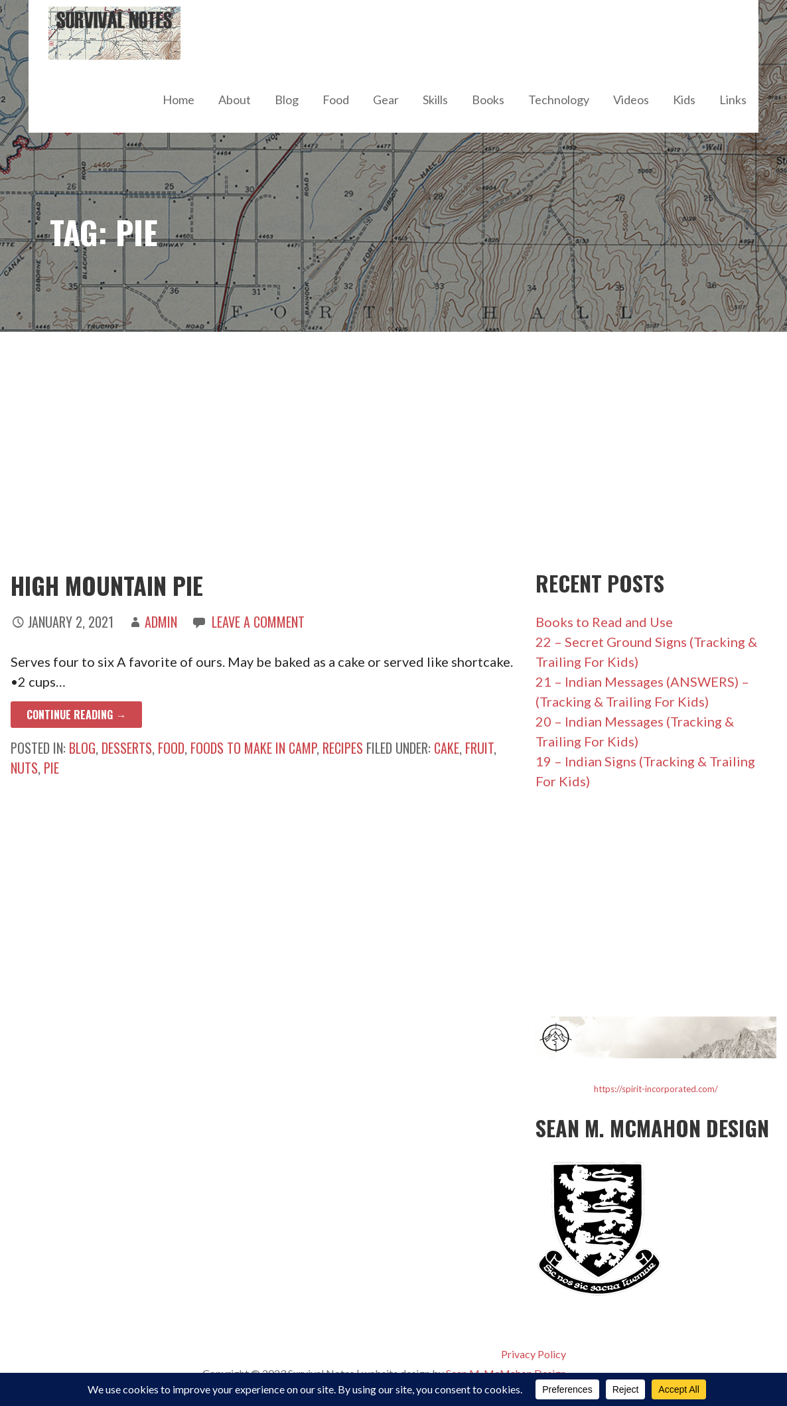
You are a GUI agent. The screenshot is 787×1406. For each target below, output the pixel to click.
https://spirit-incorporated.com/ (656, 1089)
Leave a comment (258, 622)
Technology (558, 99)
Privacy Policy (533, 1354)
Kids (684, 99)
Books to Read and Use (604, 622)
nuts (24, 768)
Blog (287, 99)
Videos (631, 99)
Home (178, 99)
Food (335, 99)
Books (488, 99)
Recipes (342, 748)
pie (51, 768)
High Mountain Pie (107, 584)
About (234, 99)
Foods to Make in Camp (253, 748)
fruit (479, 748)
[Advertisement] (393, 451)
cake (446, 748)
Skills (435, 99)
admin (161, 622)
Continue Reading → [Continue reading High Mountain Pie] (76, 715)
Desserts (127, 748)
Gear (386, 99)
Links (733, 99)
